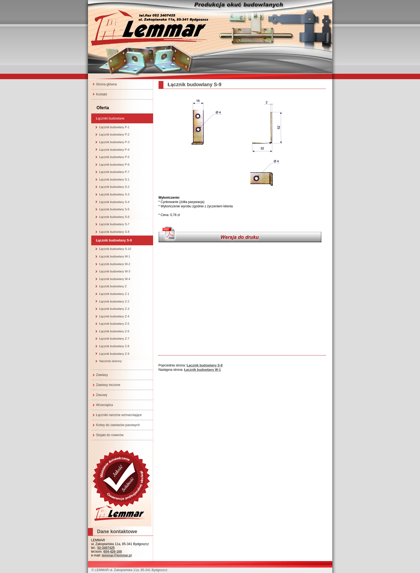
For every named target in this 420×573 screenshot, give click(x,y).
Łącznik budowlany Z (113, 286)
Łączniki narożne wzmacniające (119, 415)
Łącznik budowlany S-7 (114, 224)
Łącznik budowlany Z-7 (114, 338)
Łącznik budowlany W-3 (114, 271)
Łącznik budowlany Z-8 (114, 346)
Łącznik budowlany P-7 (114, 171)
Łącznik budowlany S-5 (114, 209)
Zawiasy (102, 375)
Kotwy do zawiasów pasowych (118, 425)
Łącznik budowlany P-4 (114, 149)
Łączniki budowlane (110, 118)
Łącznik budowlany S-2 (114, 186)
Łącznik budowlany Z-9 (114, 353)
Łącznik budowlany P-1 (114, 127)
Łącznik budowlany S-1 (114, 179)
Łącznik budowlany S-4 (114, 202)
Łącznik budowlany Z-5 (114, 323)
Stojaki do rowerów (110, 435)
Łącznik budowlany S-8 (114, 231)
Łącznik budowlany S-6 (114, 216)
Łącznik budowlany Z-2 (114, 301)
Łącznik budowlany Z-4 (114, 316)
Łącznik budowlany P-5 (114, 157)
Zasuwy (101, 395)
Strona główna (106, 84)
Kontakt (101, 94)
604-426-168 (112, 551)
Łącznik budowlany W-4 (114, 279)
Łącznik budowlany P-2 (114, 134)
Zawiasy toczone (108, 385)
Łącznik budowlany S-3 (114, 194)
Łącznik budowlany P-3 (114, 142)
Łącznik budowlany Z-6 (114, 331)
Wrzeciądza (104, 405)
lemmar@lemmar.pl (117, 555)
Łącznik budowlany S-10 (115, 248)
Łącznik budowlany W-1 (114, 256)
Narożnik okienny (110, 361)
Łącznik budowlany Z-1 (114, 293)
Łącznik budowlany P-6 (114, 164)
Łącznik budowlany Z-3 (114, 308)
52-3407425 (106, 548)
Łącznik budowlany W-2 (114, 264)
